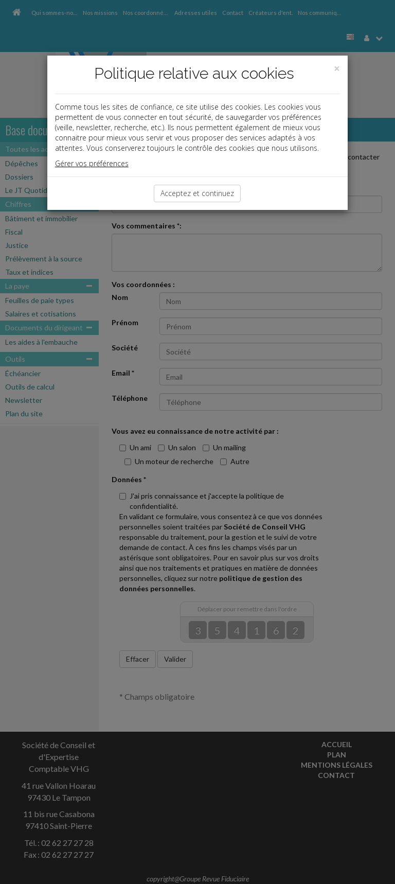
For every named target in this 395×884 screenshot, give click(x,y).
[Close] (337, 68)
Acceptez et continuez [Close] (197, 193)
